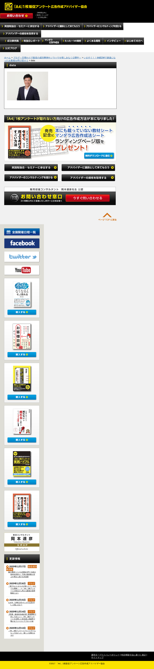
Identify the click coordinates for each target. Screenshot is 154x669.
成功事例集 (10, 41)
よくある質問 (92, 41)
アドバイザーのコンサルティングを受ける (102, 26)
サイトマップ (97, 657)
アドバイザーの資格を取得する (20, 33)
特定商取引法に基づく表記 (133, 655)
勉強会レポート (31, 41)
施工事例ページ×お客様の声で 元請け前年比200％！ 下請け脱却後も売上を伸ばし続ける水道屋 (22, 574)
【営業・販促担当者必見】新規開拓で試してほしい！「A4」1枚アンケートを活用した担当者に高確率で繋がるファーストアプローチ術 (22, 617)
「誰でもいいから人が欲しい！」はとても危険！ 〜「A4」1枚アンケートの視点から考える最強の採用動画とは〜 (22, 589)
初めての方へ (133, 41)
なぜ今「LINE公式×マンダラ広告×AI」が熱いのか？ (21, 604)
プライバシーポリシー (109, 655)
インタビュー (113, 41)
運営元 (94, 655)
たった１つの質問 (72, 41)
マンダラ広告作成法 (51, 41)
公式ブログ (10, 48)
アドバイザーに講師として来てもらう (61, 26)
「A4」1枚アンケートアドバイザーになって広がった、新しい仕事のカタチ (22, 633)
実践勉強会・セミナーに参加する (20, 26)
